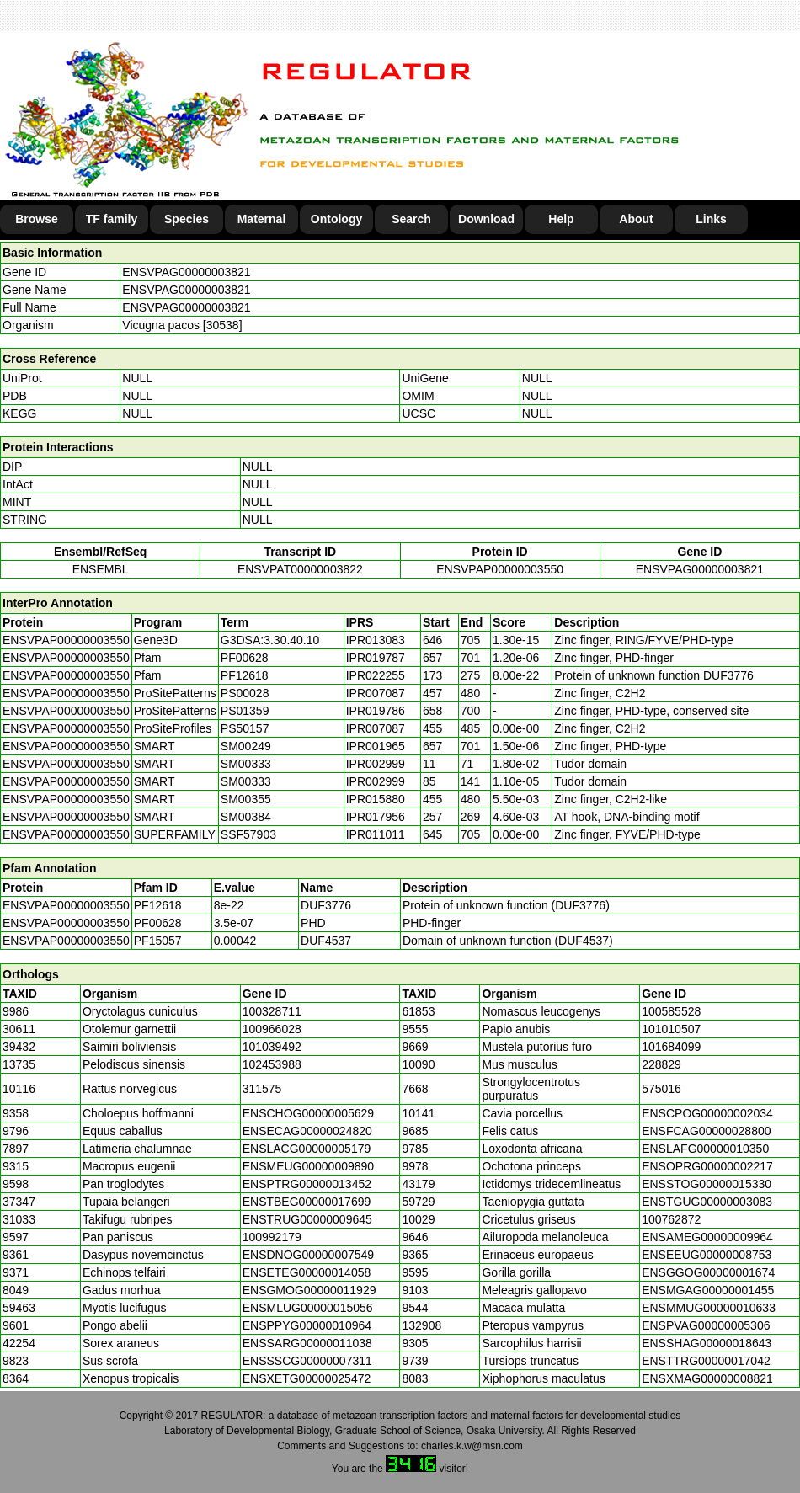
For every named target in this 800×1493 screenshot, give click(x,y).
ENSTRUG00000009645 (307, 1219)
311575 (262, 1089)
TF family (111, 219)
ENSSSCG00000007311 (307, 1361)
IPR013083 (375, 640)
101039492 (272, 1046)
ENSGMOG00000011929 (309, 1290)
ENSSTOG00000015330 (706, 1184)
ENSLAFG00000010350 (705, 1148)
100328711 (272, 1011)
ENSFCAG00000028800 (706, 1131)
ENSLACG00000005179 (307, 1148)
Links (711, 219)
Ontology (336, 219)
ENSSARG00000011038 (307, 1343)
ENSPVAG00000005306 (706, 1325)
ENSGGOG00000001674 (708, 1272)
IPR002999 (375, 763)
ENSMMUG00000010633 (709, 1307)
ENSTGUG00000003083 (707, 1201)
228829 (661, 1064)
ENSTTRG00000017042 (706, 1361)
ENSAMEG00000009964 (707, 1237)
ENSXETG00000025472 (307, 1378)
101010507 (671, 1029)
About (636, 219)
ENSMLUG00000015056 (308, 1307)
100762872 (671, 1219)
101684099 (671, 1046)
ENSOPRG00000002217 (707, 1166)
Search (411, 219)
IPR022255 (375, 675)
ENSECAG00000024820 (307, 1131)
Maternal (261, 219)
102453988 (272, 1064)
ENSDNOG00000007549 (308, 1254)
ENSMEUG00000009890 (308, 1166)
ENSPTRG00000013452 (307, 1184)
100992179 (272, 1237)
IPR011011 (375, 834)
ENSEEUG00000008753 (706, 1254)
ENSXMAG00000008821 (707, 1378)
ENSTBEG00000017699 (307, 1201)
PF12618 (158, 905)
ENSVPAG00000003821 (186, 272)
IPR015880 (375, 799)
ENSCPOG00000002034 (707, 1113)
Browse (36, 219)
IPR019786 (375, 710)
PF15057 (158, 940)
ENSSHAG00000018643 (706, 1343)
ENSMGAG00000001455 (708, 1290)
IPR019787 (375, 657)
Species (186, 219)
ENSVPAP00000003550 (499, 569)
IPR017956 (375, 817)
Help (560, 219)
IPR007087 (375, 693)
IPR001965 (375, 746)
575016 (661, 1089)
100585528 (671, 1011)
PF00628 (158, 923)
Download (486, 219)
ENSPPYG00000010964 (307, 1325)
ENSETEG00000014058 (307, 1272)
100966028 (272, 1029)
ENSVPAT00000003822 (300, 569)
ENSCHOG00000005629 (308, 1113)
